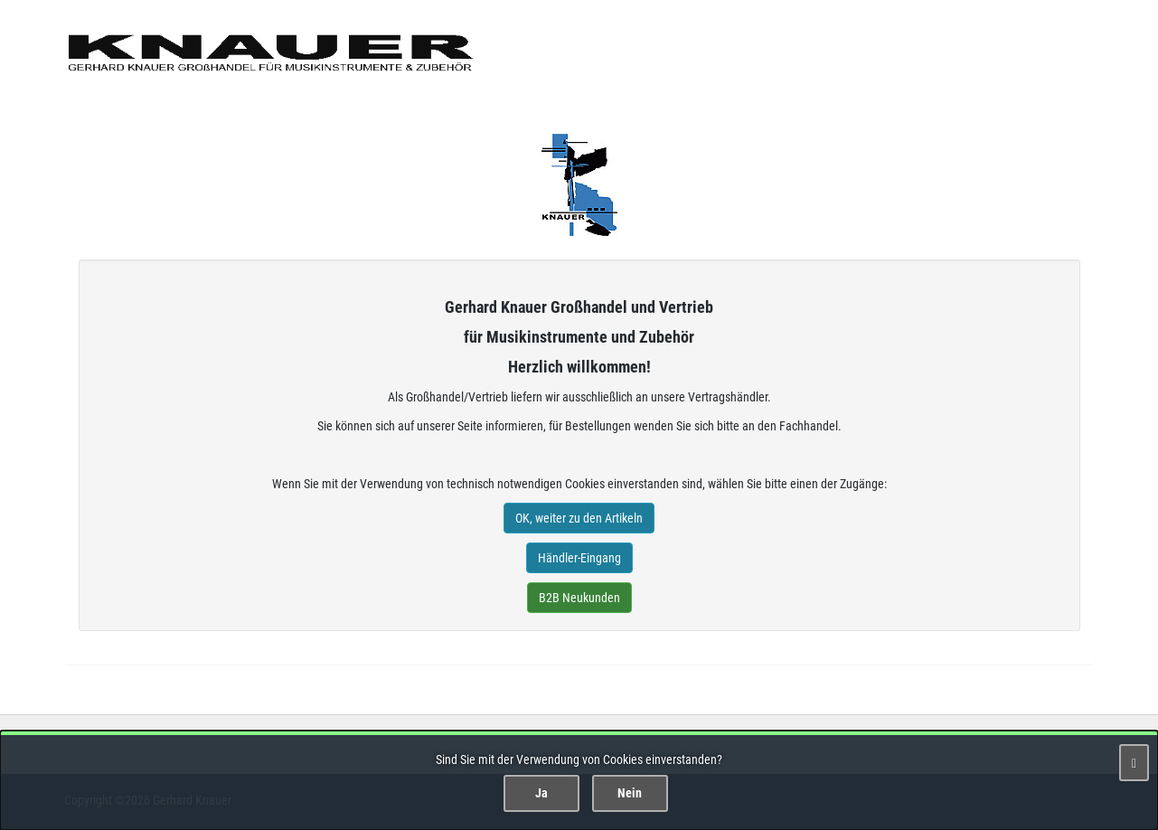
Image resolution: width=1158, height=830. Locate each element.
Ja (541, 793)
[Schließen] (1134, 762)
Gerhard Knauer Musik (579, 185)
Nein (629, 793)
